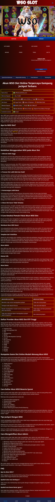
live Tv (48, 51)
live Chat (49, 500)
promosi (38, 500)
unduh (41, 69)
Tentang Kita (48, 77)
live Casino (34, 45)
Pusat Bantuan (34, 77)
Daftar (13, 39)
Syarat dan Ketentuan (7, 77)
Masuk (41, 39)
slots (20, 45)
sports (48, 45)
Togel (34, 51)
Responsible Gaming (21, 77)
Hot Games (7, 45)
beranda (5, 500)
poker (20, 51)
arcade (7, 51)
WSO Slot (15, 132)
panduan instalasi (41, 71)
